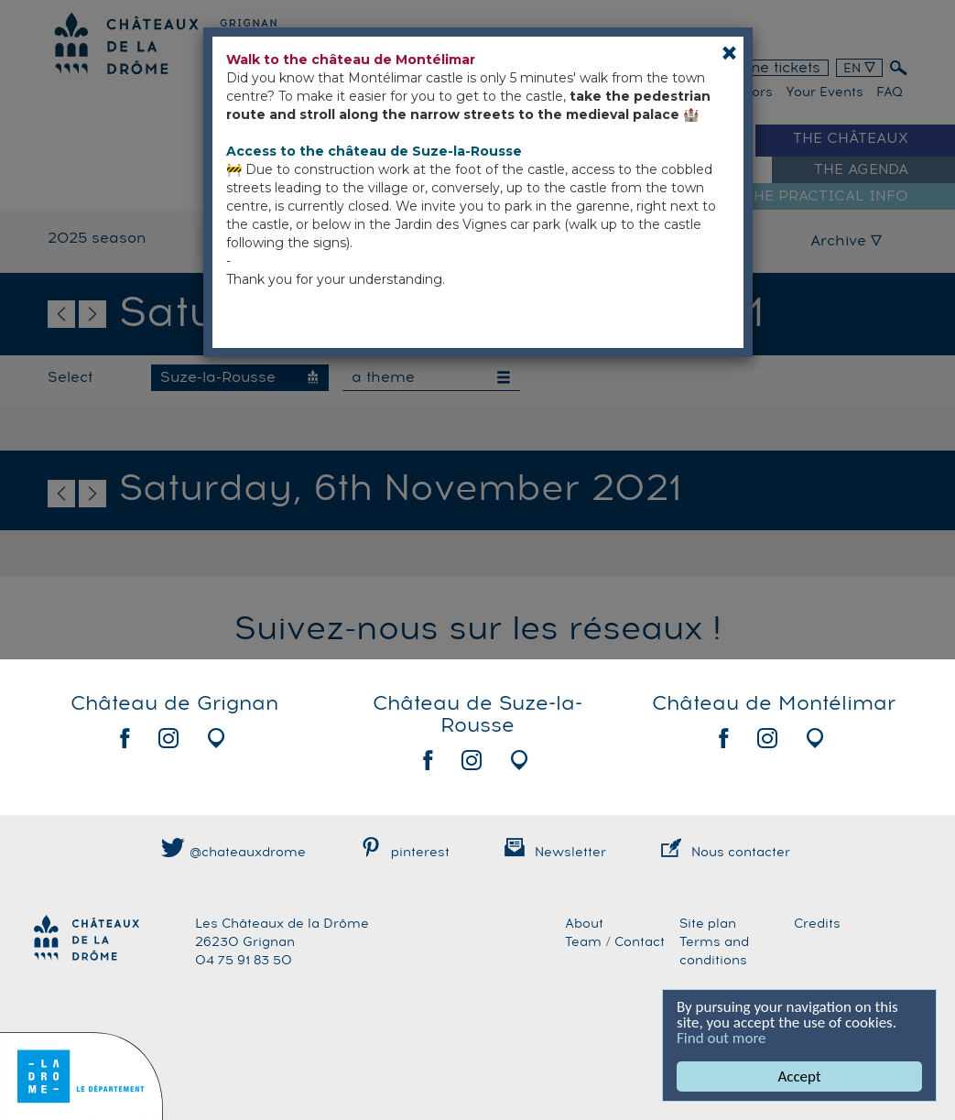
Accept (799, 1076)
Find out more (721, 1038)
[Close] (729, 53)
